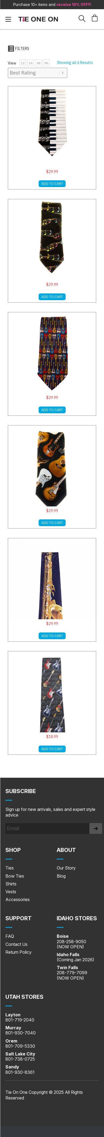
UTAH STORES (24, 997)
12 (23, 63)
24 (30, 63)
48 (38, 63)
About (66, 850)
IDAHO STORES (77, 918)
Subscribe (20, 791)
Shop (13, 850)
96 (46, 63)
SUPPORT (18, 918)
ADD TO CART (52, 183)
